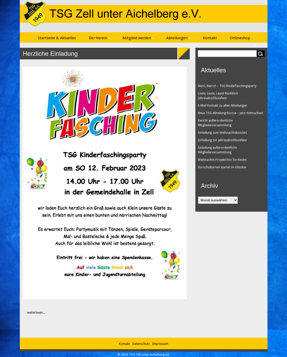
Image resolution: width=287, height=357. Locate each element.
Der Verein (99, 38)
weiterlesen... (33, 312)
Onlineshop (240, 38)
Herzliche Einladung (50, 53)
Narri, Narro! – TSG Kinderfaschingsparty (227, 86)
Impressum (160, 344)
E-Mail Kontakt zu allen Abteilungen (222, 105)
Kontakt (210, 38)
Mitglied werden (138, 38)
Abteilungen (178, 38)
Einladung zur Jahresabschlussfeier (222, 140)
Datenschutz (141, 344)
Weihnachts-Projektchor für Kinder (222, 160)
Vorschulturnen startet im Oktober (222, 167)
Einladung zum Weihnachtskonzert (222, 132)
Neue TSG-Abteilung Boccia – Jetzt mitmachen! (230, 113)
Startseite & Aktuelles (57, 38)
